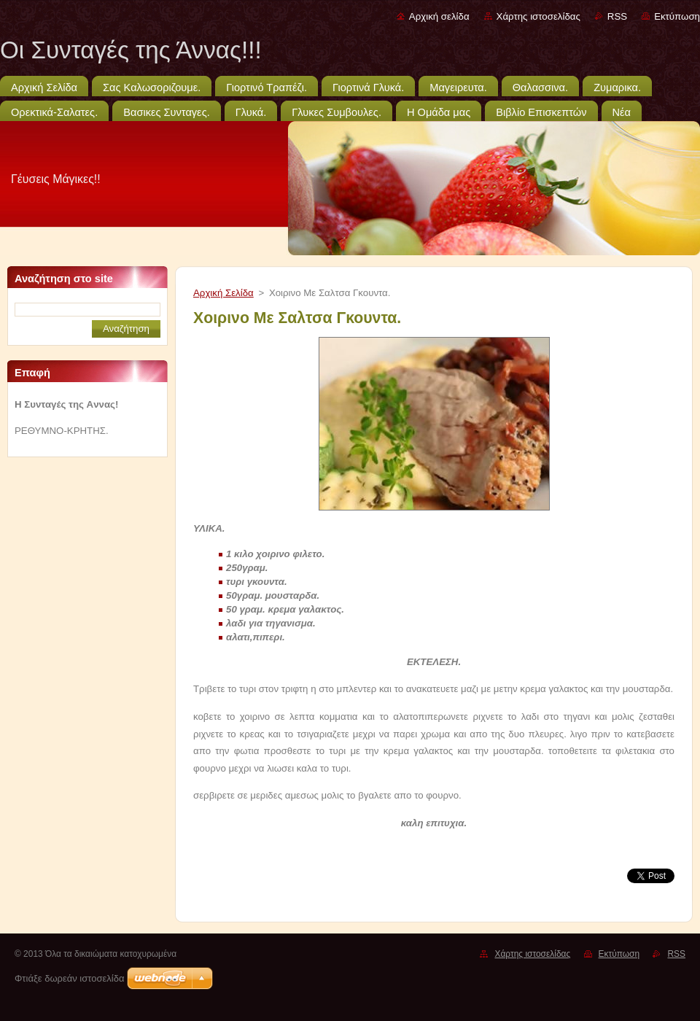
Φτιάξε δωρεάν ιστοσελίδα (69, 978)
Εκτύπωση (677, 16)
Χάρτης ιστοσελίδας (538, 16)
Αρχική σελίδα (439, 16)
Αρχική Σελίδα (223, 292)
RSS (617, 16)
